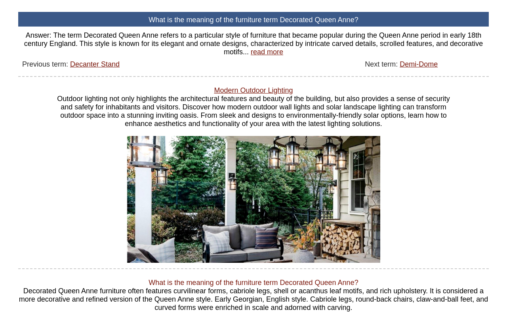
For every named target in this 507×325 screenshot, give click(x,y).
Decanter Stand (95, 64)
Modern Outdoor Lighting (253, 90)
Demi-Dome (419, 64)
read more (267, 52)
